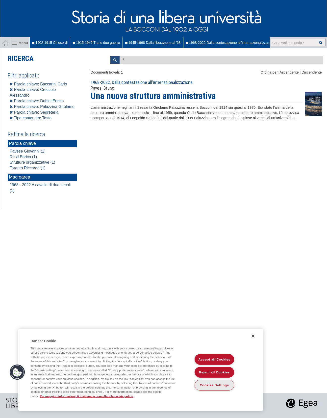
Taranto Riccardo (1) (28, 168)
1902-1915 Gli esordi (50, 43)
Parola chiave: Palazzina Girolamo (42, 106)
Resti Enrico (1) (23, 157)
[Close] (253, 336)
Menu (20, 43)
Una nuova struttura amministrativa (153, 96)
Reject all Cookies (214, 372)
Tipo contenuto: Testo (30, 118)
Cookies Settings (214, 385)
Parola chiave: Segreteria (34, 112)
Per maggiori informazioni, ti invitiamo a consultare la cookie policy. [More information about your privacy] (86, 396)
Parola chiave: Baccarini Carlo (38, 84)
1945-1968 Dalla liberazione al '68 (153, 43)
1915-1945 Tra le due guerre (96, 43)
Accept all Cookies (214, 359)
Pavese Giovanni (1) (28, 151)
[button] (17, 372)
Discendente (312, 72)
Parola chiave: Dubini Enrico (37, 101)
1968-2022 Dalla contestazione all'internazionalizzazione (231, 43)
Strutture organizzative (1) (32, 162)
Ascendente (289, 72)
